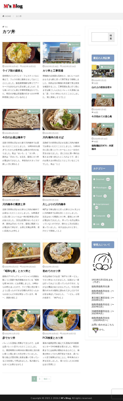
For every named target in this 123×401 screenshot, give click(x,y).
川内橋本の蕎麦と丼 (13, 203)
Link (100, 225)
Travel (101, 196)
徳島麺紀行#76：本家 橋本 (102, 147)
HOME (8, 16)
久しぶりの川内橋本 (54, 203)
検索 (111, 37)
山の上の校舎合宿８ (102, 87)
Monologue (108, 67)
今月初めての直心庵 (102, 116)
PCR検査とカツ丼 (53, 337)
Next (45, 378)
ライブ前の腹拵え (12, 70)
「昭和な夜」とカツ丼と (16, 270)
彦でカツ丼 (8, 337)
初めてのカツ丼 (52, 270)
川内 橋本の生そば (53, 137)
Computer (103, 216)
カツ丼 (19, 16)
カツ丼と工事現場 (53, 70)
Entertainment (33, 244)
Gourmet (35, 44)
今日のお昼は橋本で (13, 137)
